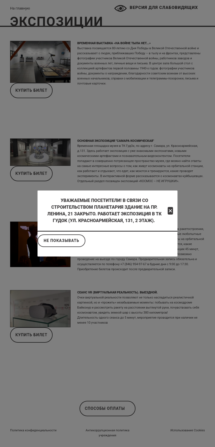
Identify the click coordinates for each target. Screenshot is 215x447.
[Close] (170, 211)
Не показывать (61, 240)
